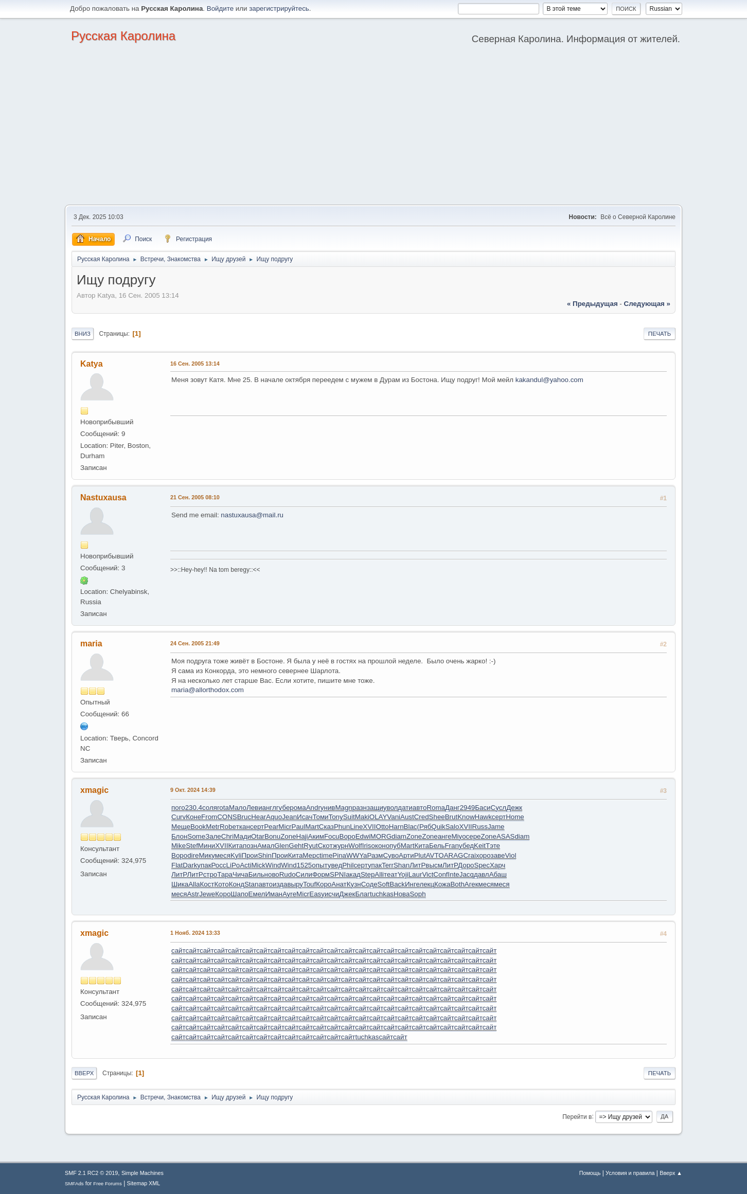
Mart (312, 826)
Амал (265, 845)
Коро (323, 884)
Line (356, 826)
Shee (437, 817)
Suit (349, 817)
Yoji (403, 874)
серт (499, 817)
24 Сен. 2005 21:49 (195, 643)
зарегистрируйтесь (279, 8)
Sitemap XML (144, 1183)
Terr (388, 865)
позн (250, 845)
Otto (382, 826)
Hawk (483, 817)
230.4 (193, 807)
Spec (482, 865)
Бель (436, 845)
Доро (466, 865)
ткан (243, 826)
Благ (362, 894)
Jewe (207, 894)
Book (198, 826)
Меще (180, 826)
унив (328, 807)
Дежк (514, 807)
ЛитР (417, 865)
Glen (281, 845)
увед (335, 865)
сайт (178, 950)
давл (481, 874)
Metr (213, 826)
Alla (194, 884)
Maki (362, 817)
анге (445, 836)
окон (378, 845)
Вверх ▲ (671, 1173)
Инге (412, 884)
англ (269, 807)
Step (368, 874)
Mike (178, 845)
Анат (338, 884)
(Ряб (424, 826)
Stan (251, 884)
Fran (451, 845)
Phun (342, 826)
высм (433, 865)
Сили (304, 874)
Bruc (244, 817)
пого (178, 807)
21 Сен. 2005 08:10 (195, 497)
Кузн (354, 884)
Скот (325, 845)
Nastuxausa (103, 497)
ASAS (505, 836)
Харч (497, 865)
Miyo (458, 836)
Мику (207, 855)
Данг (452, 807)
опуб (393, 845)
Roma (435, 807)
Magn (343, 807)
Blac (410, 826)
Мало (237, 807)
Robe (228, 826)
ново (271, 874)
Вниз (83, 334)
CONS (227, 817)
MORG (381, 836)
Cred (421, 817)
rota (223, 807)
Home (515, 817)
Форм (321, 874)
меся (222, 855)
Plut (420, 855)
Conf (440, 874)
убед (466, 845)
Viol (510, 855)
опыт (319, 865)
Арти (406, 855)
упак (204, 865)
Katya (91, 363)
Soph (417, 894)
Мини (206, 845)
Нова (402, 894)
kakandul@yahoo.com (549, 380)
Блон (179, 836)
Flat (177, 865)
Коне (193, 817)
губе (283, 807)
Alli (379, 874)
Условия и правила (630, 1173)
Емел (256, 894)
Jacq (466, 874)
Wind (273, 865)
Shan (402, 865)
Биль (256, 874)
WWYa (356, 855)
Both (457, 884)
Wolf (355, 845)
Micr (284, 826)
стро (210, 874)
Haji (302, 836)
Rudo (287, 874)
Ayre (289, 894)
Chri (227, 836)
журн (340, 845)
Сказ (326, 826)
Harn (396, 826)
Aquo (274, 817)
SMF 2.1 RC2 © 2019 (91, 1173)
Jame (496, 826)
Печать (659, 334)
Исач (304, 817)
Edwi (362, 836)
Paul (299, 826)
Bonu (272, 836)
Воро (347, 836)
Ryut (310, 845)
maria (91, 643)
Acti (245, 865)
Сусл (499, 807)
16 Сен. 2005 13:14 (195, 363)
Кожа (442, 884)
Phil (347, 865)
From (209, 817)
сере (473, 836)
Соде (369, 884)
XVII (369, 826)
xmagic (94, 790)
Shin (265, 855)
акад (353, 874)
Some (196, 836)
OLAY (378, 817)
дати (405, 807)
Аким (316, 836)
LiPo (233, 865)
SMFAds (74, 1183)
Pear (271, 826)
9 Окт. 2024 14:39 (193, 790)
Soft (384, 884)
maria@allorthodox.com (207, 690)
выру (295, 884)
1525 (304, 865)
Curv (178, 817)
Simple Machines (142, 1173)
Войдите (220, 8)
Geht (296, 845)
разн (359, 807)
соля (209, 807)
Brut (451, 817)
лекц (426, 884)
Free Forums (107, 1183)
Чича (240, 874)
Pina (339, 855)
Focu (332, 836)
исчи (332, 894)
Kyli (235, 855)
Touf (309, 884)
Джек (347, 894)
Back (397, 884)
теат (391, 874)
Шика (179, 884)
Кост (207, 884)
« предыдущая (592, 303)
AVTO (435, 855)
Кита (235, 845)
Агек (471, 884)
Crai (469, 855)
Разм (375, 855)
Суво (391, 855)
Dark (190, 865)
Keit (480, 845)
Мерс (311, 855)
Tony (336, 817)
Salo (452, 826)
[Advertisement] (373, 128)
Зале (213, 836)
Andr (313, 807)
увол (390, 807)
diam (399, 836)
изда (280, 884)
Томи (320, 817)
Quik (438, 826)
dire (193, 855)
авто (420, 807)
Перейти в (577, 1116)
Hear (258, 817)
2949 (467, 807)
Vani (393, 817)
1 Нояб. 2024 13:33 (195, 933)
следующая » (647, 303)
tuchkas (382, 894)
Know (465, 817)
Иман (273, 894)
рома (298, 807)
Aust (407, 817)
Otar (257, 836)
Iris (366, 845)
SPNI (338, 874)
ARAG (454, 855)
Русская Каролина (123, 36)
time (325, 855)
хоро (483, 855)
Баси (482, 807)
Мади (242, 836)
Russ (480, 826)
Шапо (239, 894)
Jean (289, 817)
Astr (193, 894)
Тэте (493, 845)
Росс (218, 865)
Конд (236, 884)
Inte (453, 874)
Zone (288, 836)
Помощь (590, 1173)
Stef (192, 845)
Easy (317, 894)
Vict (427, 874)
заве (498, 855)
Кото (221, 884)
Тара (225, 874)
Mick (258, 865)
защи (375, 807)
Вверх (84, 1073)
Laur (415, 874)
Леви (254, 807)
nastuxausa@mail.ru (252, 515)
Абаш (498, 874)
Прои (249, 855)
